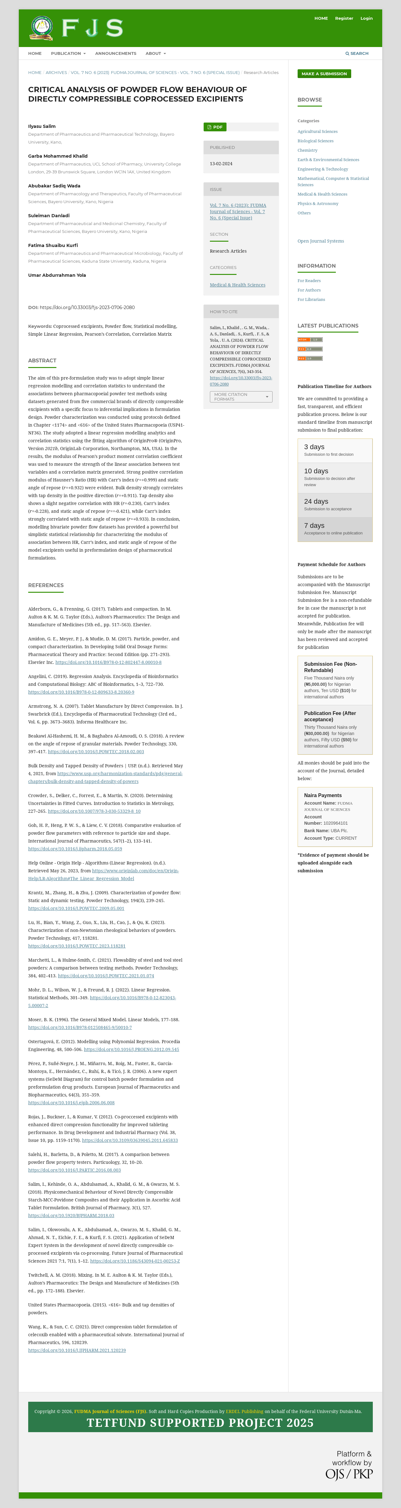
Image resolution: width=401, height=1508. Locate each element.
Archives (56, 72)
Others (304, 213)
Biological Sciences (316, 141)
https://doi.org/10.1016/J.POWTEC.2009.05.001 (76, 908)
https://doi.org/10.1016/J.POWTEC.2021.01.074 (106, 976)
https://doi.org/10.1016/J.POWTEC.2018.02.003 (96, 751)
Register (344, 18)
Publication (66, 53)
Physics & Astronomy (318, 203)
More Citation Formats (230, 397)
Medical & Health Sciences (237, 285)
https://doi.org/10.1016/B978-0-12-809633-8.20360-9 (81, 692)
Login (367, 18)
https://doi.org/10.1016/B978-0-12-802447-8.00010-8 (108, 662)
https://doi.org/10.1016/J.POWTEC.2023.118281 (77, 946)
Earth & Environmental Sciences (328, 159)
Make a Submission (324, 73)
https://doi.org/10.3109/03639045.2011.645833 (130, 1140)
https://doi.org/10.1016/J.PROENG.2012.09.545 (131, 1049)
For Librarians (311, 299)
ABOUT (154, 53)
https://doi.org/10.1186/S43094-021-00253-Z (135, 1261)
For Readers (309, 280)
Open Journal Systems (321, 241)
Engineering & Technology (323, 169)
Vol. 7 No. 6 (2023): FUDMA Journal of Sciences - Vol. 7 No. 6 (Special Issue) (155, 72)
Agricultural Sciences (318, 131)
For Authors (309, 290)
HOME (35, 53)
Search (357, 53)
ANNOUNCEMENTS (115, 53)
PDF (217, 126)
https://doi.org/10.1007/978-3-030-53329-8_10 (94, 811)
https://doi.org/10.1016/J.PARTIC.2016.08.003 (74, 1170)
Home (35, 72)
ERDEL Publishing (244, 1411)
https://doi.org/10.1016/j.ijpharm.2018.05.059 (75, 849)
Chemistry (307, 150)
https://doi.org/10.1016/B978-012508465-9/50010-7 (80, 1027)
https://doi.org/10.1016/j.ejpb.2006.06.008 (71, 1103)
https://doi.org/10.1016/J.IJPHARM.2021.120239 (77, 1350)
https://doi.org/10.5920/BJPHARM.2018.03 (71, 1215)
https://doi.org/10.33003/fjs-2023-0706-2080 (87, 307)
